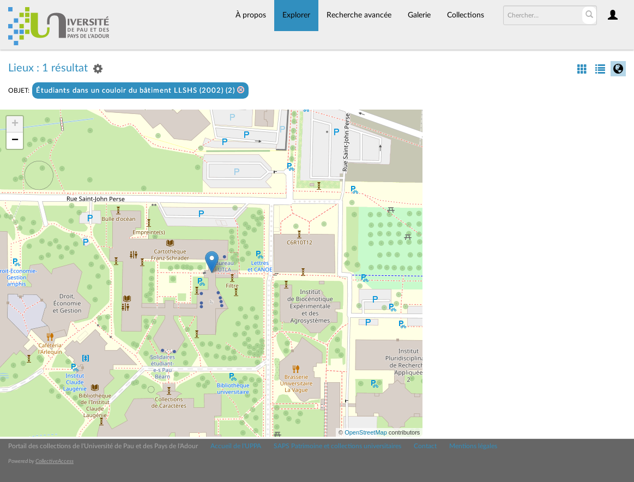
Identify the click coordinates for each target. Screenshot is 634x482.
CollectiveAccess (54, 461)
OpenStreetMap (366, 432)
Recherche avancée (359, 15)
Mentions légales (473, 446)
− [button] (15, 140)
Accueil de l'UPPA (235, 446)
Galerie (419, 15)
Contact (425, 446)
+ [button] (15, 124)
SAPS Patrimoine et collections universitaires (337, 446)
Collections (465, 15)
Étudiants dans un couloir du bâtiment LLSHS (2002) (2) (140, 90)
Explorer (296, 15)
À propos (251, 15)
